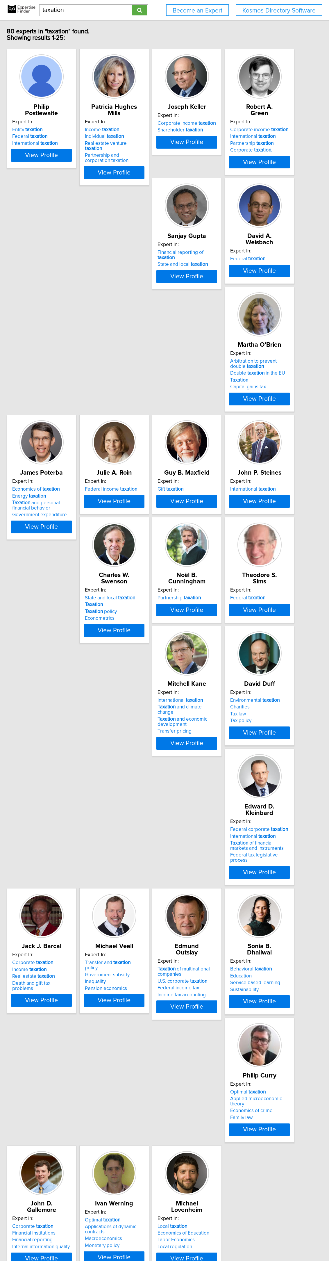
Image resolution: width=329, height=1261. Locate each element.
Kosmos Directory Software (279, 11)
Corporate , (60, 271)
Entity (54, 123)
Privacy (200, 1240)
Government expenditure (153, 404)
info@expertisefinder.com (152, 1240)
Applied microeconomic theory (72, 1025)
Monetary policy (231, 1039)
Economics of (150, 379)
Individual (145, 130)
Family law (50, 1039)
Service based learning (239, 904)
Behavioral (234, 891)
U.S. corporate (151, 903)
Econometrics (228, 527)
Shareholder (236, 130)
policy (230, 520)
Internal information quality (155, 1039)
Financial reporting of (158, 251)
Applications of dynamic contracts (250, 1025)
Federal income (240, 379)
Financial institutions (148, 1025)
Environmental (64, 763)
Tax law (47, 776)
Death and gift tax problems (244, 783)
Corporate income (243, 123)
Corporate (234, 763)
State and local (151, 258)
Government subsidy (61, 897)
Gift (52, 507)
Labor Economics (57, 1160)
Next (181, 1211)
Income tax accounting (150, 916)
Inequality (49, 904)
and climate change (244, 641)
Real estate (235, 776)
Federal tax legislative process (159, 788)
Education (224, 897)
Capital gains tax (57, 404)
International (62, 137)
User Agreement (226, 1240)
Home (185, 1240)
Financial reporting (146, 1032)
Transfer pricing (231, 660)
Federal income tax (147, 910)
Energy (143, 386)
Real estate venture (156, 137)
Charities (49, 769)
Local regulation (56, 1167)
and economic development (238, 651)
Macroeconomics (232, 1032)
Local (54, 1147)
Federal (56, 130)
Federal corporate (155, 763)
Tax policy (49, 783)
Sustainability (228, 911)
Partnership (61, 265)
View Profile (76, 161)
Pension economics (60, 911)
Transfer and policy (69, 891)
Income (143, 123)
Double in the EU (66, 391)
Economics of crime (60, 1032)
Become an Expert (197, 11)
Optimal (57, 1019)
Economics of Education (65, 1153)
